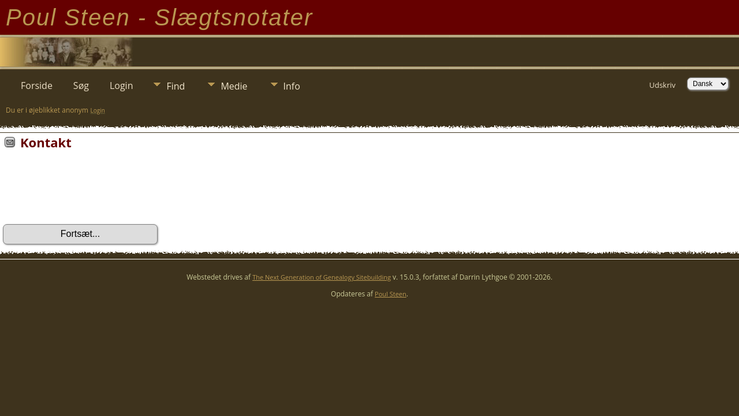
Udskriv (662, 85)
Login (121, 85)
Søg (81, 85)
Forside (37, 85)
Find (175, 86)
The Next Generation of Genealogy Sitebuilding (321, 277)
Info (291, 86)
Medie (234, 86)
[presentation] (90, 190)
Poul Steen (390, 293)
